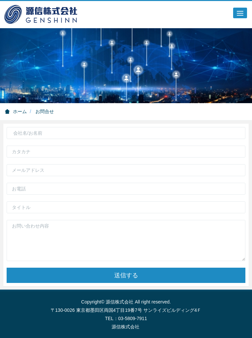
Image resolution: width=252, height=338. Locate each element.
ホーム (16, 111)
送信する (126, 275)
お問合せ (44, 111)
